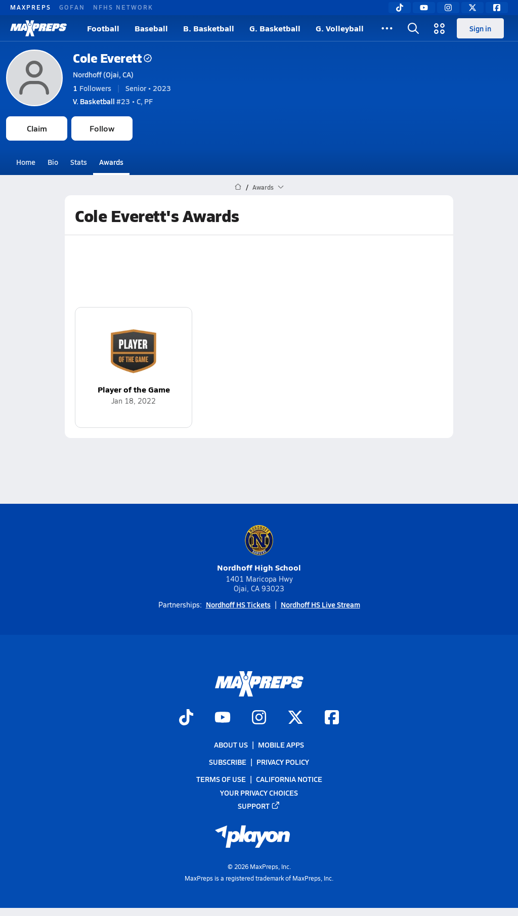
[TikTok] (399, 7)
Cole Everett (112, 58)
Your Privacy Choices (259, 792)
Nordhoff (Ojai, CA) (103, 74)
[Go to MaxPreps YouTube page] (222, 718)
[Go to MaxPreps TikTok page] (186, 718)
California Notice (289, 779)
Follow (102, 128)
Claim (37, 128)
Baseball (151, 28)
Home (25, 162)
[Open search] (413, 28)
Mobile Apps (281, 744)
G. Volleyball (340, 28)
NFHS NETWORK (123, 7)
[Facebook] (497, 7)
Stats (78, 162)
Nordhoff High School (259, 548)
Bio (53, 162)
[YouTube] (424, 7)
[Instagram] (448, 7)
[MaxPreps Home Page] (238, 187)
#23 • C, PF (113, 101)
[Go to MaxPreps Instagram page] (259, 718)
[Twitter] (472, 7)
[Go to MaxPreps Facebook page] (332, 718)
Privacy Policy (282, 762)
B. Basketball (208, 28)
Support (259, 806)
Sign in (480, 28)
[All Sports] (387, 28)
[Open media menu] (439, 28)
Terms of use (221, 779)
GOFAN (72, 7)
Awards (111, 162)
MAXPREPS (30, 7)
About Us (231, 744)
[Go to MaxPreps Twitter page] (295, 718)
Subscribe (227, 762)
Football (103, 28)
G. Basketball (274, 28)
